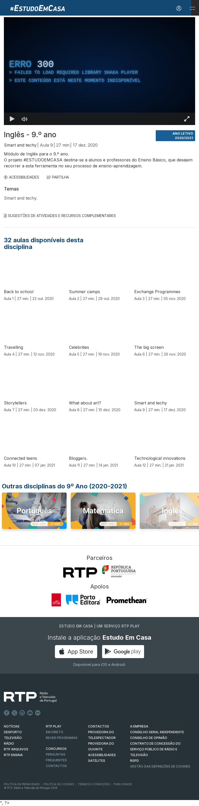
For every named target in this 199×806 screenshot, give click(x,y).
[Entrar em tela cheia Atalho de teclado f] (187, 119)
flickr (38, 713)
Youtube (30, 713)
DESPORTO (13, 732)
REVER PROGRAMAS (61, 738)
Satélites (96, 761)
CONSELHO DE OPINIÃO (148, 738)
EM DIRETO (54, 732)
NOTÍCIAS (11, 726)
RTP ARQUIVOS (16, 749)
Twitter (14, 713)
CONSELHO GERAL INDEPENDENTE (157, 732)
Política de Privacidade (22, 784)
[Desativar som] (24, 119)
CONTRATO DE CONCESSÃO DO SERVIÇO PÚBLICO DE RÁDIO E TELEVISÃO (155, 749)
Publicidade (123, 784)
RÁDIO (9, 743)
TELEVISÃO (13, 738)
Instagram (22, 713)
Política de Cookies (59, 784)
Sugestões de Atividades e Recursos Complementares (60, 215)
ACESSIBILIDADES (21, 177)
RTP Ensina (13, 755)
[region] (99, 71)
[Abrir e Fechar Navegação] (192, 8)
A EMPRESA (139, 726)
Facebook (7, 713)
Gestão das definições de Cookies (160, 766)
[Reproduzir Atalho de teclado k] (12, 119)
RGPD (134, 761)
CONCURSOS (56, 749)
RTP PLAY (53, 726)
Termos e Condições (94, 784)
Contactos (56, 766)
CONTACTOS (98, 726)
